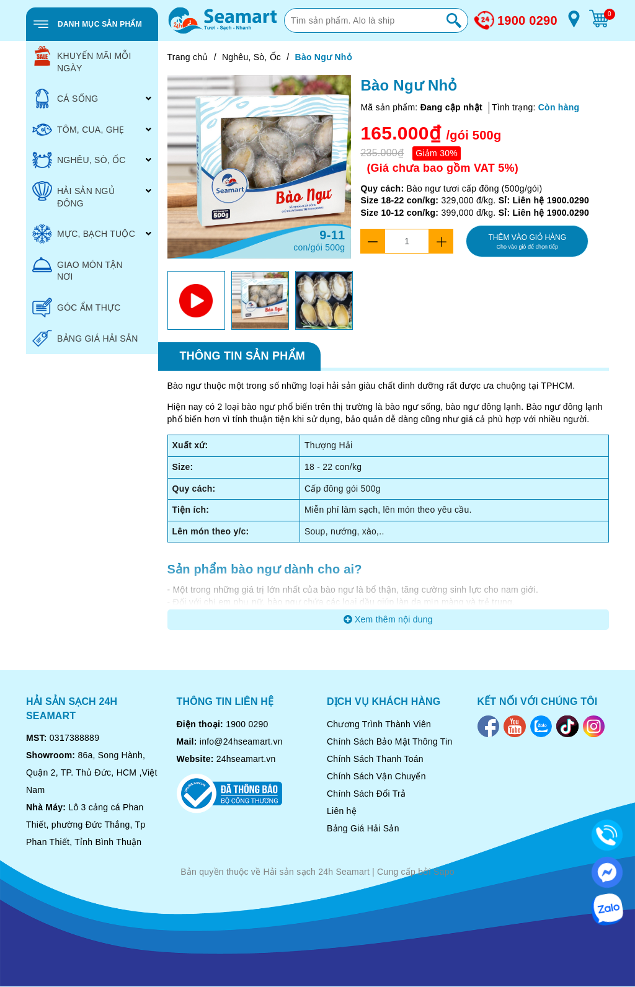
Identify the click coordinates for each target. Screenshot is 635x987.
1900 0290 (527, 20)
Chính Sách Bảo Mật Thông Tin (390, 741)
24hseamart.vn (246, 759)
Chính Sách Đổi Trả (366, 794)
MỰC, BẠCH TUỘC (83, 234)
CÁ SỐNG (65, 98)
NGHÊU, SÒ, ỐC (79, 160)
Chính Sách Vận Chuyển (376, 776)
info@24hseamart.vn (241, 741)
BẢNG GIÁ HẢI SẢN (85, 338)
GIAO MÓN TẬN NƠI (77, 268)
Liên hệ (342, 811)
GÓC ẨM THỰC (76, 307)
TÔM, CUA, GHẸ (78, 129)
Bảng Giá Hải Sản (363, 828)
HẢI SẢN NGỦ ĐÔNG (73, 194)
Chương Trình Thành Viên (379, 724)
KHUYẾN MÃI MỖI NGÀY (81, 59)
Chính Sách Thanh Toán (375, 759)
